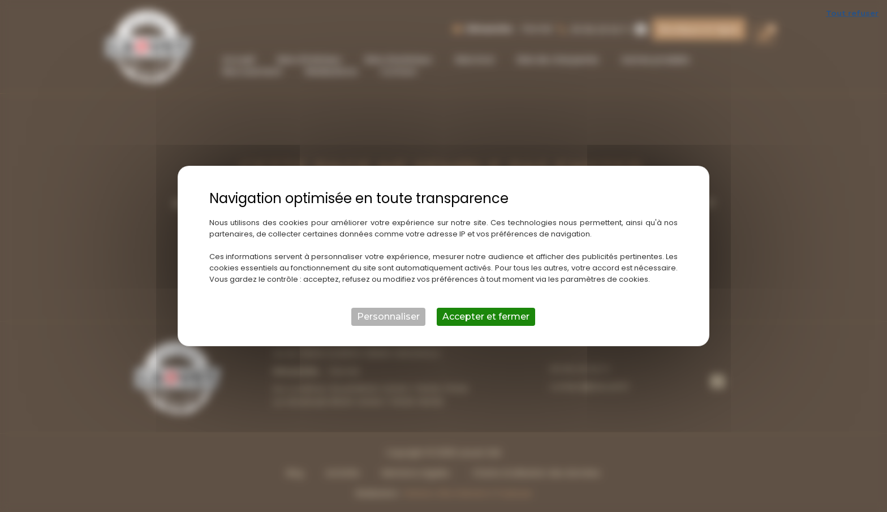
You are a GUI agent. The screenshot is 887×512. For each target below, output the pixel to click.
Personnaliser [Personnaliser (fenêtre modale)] (388, 316)
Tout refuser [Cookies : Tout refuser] (852, 13)
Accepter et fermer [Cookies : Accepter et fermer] (485, 316)
